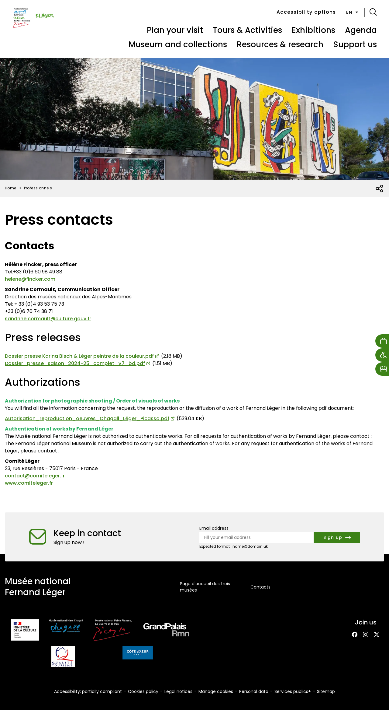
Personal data (253, 691)
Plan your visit (175, 30)
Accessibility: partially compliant (88, 691)
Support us (355, 44)
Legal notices (178, 691)
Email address (214, 528)
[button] (373, 12)
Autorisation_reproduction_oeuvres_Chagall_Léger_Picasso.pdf (87, 418)
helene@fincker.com (30, 279)
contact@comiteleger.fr (35, 475)
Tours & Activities (247, 30)
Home (10, 188)
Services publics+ (292, 691)
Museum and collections (178, 44)
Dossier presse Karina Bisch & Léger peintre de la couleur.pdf (79, 356)
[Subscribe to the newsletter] (337, 537)
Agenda (361, 30)
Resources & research (280, 44)
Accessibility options (306, 12)
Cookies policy (143, 691)
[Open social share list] (380, 189)
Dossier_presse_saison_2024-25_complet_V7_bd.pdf (75, 363)
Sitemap (326, 691)
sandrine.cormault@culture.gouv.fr (48, 318)
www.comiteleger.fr (29, 483)
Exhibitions (313, 30)
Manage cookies (215, 691)
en (352, 12)
